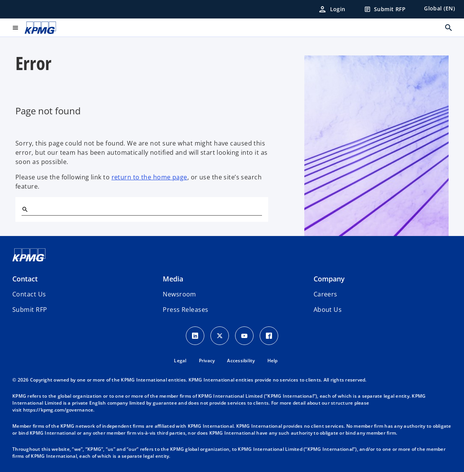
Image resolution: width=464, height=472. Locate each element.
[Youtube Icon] (244, 335)
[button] (29, 309)
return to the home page (149, 177)
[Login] (331, 9)
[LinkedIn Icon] (195, 335)
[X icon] (219, 335)
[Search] (25, 209)
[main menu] (15, 28)
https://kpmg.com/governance (58, 410)
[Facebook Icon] (269, 335)
